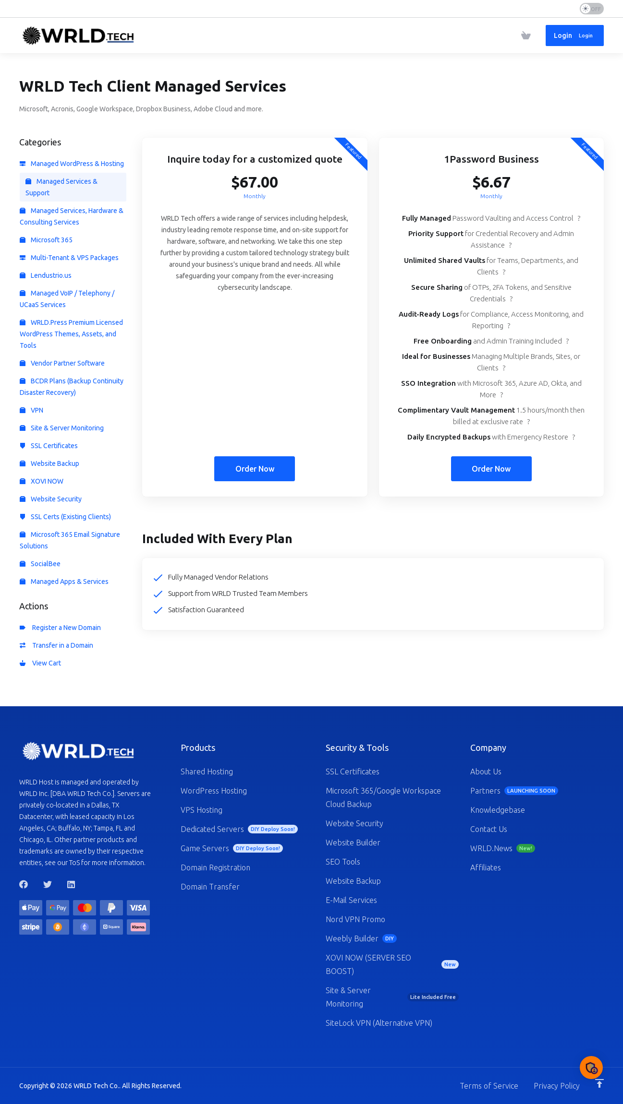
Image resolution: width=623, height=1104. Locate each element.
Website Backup (49, 463)
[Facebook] (24, 884)
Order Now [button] (254, 468)
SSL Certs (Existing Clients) (65, 517)
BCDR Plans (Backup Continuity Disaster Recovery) (71, 386)
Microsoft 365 (46, 240)
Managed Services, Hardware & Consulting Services (71, 216)
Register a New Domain (60, 627)
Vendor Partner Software (62, 363)
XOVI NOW (41, 481)
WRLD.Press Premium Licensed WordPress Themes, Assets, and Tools (71, 334)
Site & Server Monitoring (62, 428)
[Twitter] (48, 884)
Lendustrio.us (46, 275)
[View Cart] (526, 35)
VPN (31, 410)
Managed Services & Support (61, 187)
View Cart (40, 663)
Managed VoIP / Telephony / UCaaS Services (67, 299)
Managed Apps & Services (64, 581)
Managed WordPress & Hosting (72, 163)
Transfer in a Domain (56, 645)
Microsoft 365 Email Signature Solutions (70, 540)
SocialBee (40, 564)
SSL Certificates (49, 446)
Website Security (51, 499)
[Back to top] (599, 1083)
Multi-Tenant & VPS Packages (69, 257)
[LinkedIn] (72, 884)
